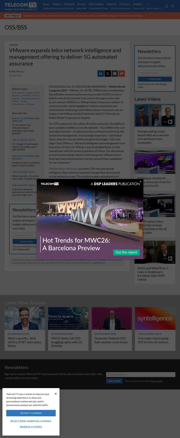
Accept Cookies (31, 413)
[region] (30, 412)
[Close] (55, 393)
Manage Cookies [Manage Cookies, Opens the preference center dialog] (31, 426)
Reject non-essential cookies (31, 421)
